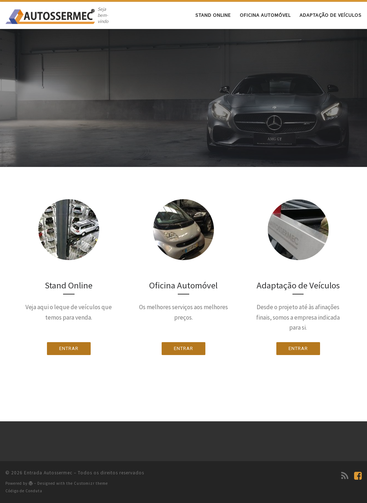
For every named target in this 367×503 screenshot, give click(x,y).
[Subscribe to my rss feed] (344, 476)
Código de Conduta (23, 490)
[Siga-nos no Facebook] (358, 476)
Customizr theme (91, 483)
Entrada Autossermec (48, 473)
